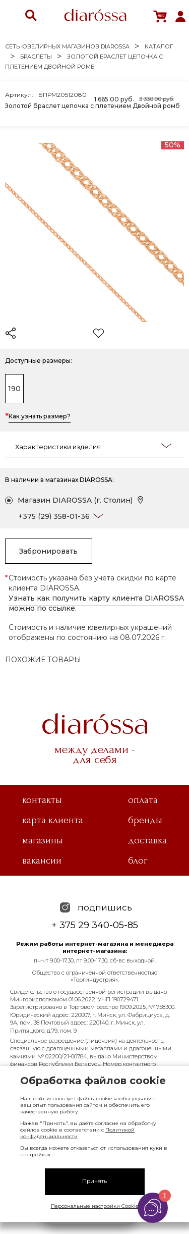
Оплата (143, 800)
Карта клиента (52, 820)
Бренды (145, 820)
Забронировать (48, 551)
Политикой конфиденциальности (77, 1133)
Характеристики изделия (93, 446)
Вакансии (41, 860)
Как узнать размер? (40, 416)
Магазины (42, 840)
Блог (138, 860)
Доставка (147, 840)
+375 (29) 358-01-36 (54, 516)
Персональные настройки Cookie (95, 1206)
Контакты (42, 800)
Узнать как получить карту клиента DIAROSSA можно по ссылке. (96, 603)
